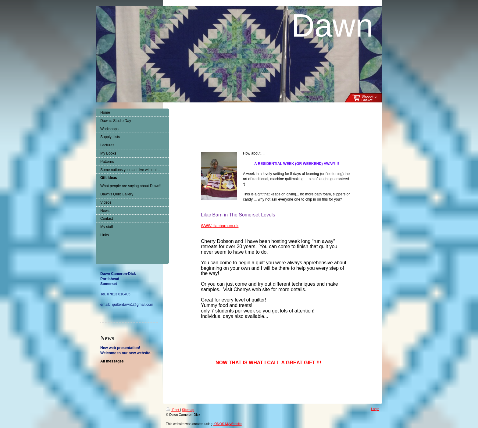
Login (375, 409)
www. (219, 225)
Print (173, 410)
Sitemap (188, 410)
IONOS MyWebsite (227, 424)
